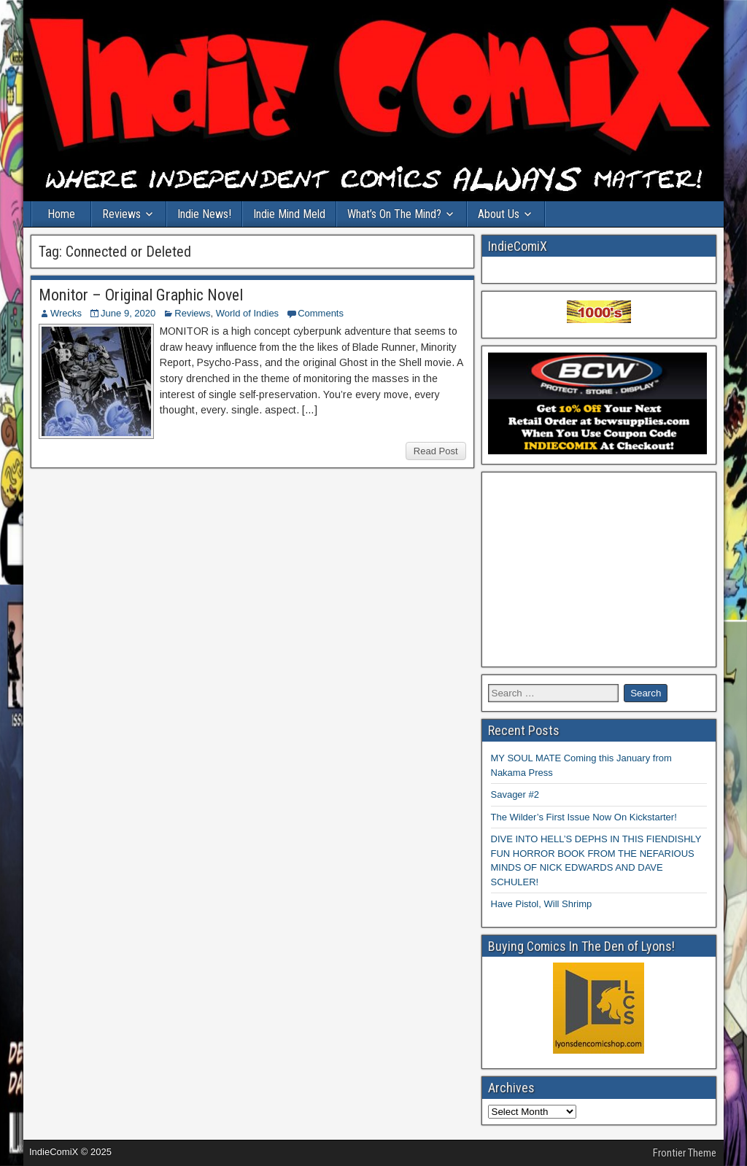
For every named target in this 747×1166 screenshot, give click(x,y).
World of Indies (247, 313)
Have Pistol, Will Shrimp (541, 903)
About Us (498, 214)
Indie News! (204, 214)
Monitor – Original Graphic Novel (141, 295)
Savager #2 (515, 794)
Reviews (121, 214)
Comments (321, 313)
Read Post (436, 451)
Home (61, 214)
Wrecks (66, 313)
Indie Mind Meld (289, 214)
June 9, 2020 (128, 313)
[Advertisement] (599, 569)
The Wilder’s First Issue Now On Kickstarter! (584, 817)
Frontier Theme (684, 1152)
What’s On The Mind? (394, 214)
